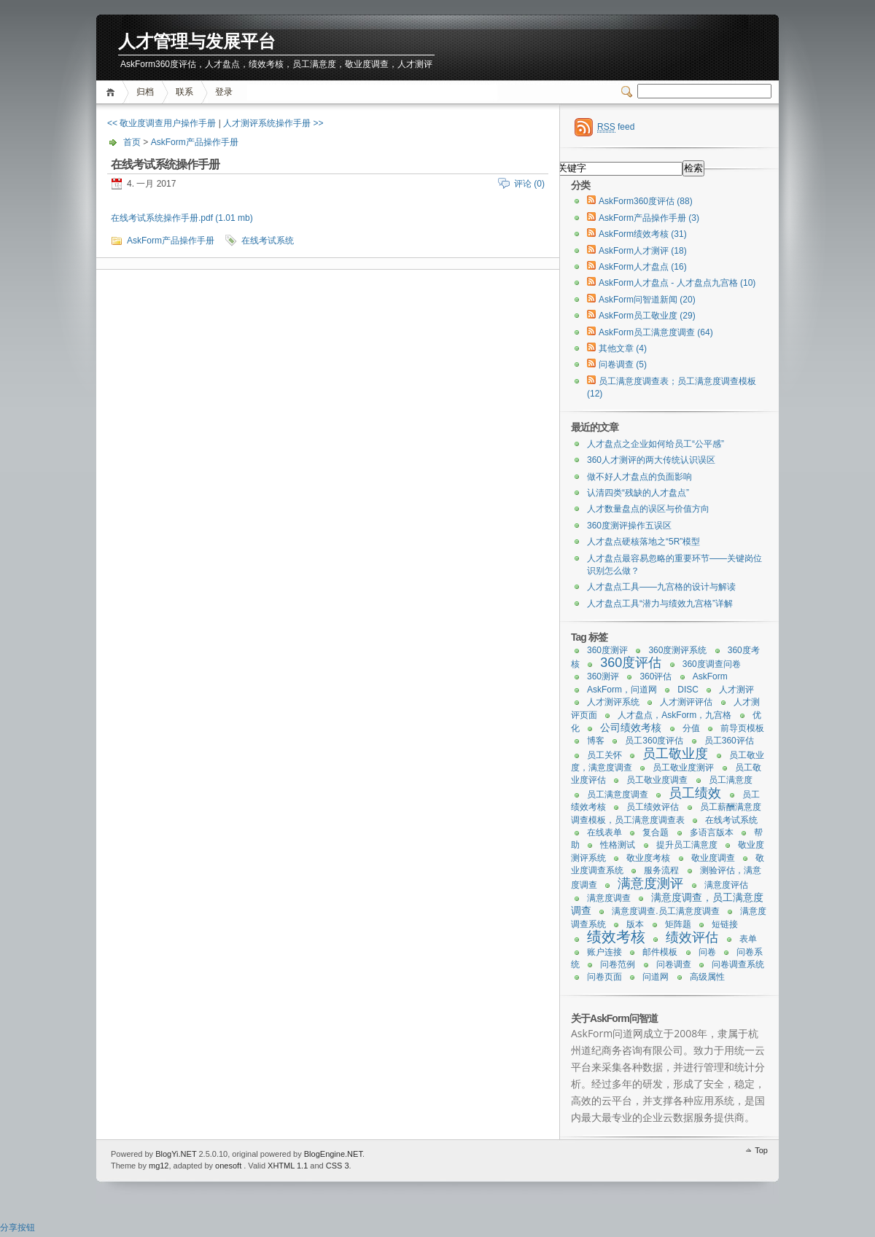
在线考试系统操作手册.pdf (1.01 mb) (182, 218)
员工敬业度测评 (683, 767)
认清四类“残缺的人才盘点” (638, 493)
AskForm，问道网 (622, 689)
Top (761, 1150)
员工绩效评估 (652, 807)
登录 (224, 92)
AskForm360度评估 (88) (646, 201)
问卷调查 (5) (623, 364)
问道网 (655, 977)
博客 (595, 740)
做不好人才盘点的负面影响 (639, 477)
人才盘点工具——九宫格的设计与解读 (661, 587)
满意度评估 (726, 885)
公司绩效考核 (630, 727)
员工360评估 (729, 740)
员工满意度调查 (617, 794)
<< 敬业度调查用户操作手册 (161, 123)
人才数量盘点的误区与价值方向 (648, 509)
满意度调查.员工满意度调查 (665, 911)
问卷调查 (673, 964)
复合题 (655, 832)
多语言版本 (712, 832)
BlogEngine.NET (333, 1154)
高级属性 (707, 977)
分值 (691, 728)
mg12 (159, 1165)
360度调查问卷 (711, 664)
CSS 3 (337, 1165)
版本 (635, 924)
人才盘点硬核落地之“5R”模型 (643, 541)
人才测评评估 (686, 702)
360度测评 (607, 650)
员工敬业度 (675, 753)
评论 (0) (529, 184)
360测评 (603, 676)
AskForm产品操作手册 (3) (649, 218)
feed (615, 127)
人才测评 (736, 689)
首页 (112, 92)
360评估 (655, 676)
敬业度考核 (648, 858)
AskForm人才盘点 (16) (643, 267)
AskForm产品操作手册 (194, 142)
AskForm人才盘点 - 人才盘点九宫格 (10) (677, 283)
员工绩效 (695, 793)
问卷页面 (604, 977)
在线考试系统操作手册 (165, 164)
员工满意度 (730, 780)
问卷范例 (617, 964)
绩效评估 (692, 937)
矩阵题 (678, 924)
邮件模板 (659, 952)
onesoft (228, 1165)
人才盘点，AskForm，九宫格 (674, 715)
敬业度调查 (713, 858)
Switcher (629, 92)
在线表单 (604, 832)
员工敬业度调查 (657, 780)
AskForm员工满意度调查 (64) (656, 332)
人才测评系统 (613, 702)
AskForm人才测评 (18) (643, 251)
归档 (145, 92)
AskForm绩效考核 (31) (643, 234)
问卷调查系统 (738, 964)
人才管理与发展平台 (197, 42)
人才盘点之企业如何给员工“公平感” (655, 444)
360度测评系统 (677, 650)
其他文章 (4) (623, 348)
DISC (688, 689)
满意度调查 (609, 898)
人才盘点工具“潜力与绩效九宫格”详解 (660, 603)
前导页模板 (742, 728)
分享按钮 (17, 1227)
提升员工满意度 (687, 845)
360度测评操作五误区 (629, 525)
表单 (748, 939)
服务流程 (661, 870)
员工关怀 (604, 755)
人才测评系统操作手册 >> (273, 123)
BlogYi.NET (175, 1154)
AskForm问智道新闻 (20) (647, 299)
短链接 (725, 924)
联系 (184, 92)
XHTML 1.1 (288, 1165)
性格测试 (617, 845)
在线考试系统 (267, 240)
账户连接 (604, 952)
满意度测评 (650, 883)
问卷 (707, 952)
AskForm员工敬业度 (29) (647, 316)
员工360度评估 (654, 740)
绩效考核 (616, 937)
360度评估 (630, 662)
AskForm (710, 676)
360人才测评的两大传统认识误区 (651, 460)
